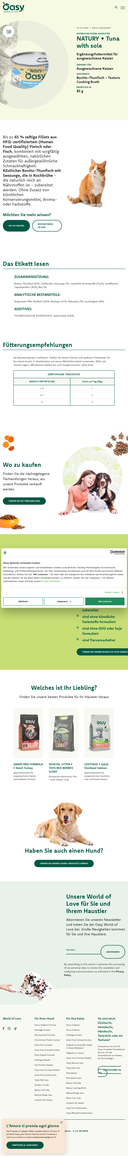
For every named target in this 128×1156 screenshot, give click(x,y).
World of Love (12, 1018)
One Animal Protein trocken (47, 1040)
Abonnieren (112, 951)
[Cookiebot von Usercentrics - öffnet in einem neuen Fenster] (112, 552)
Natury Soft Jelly (42, 1090)
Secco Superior (73, 1030)
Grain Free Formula (43, 1045)
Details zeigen (112, 592)
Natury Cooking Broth (76, 1088)
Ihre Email (70, 950)
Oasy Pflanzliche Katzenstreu (79, 1113)
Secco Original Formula (45, 1025)
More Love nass (73, 1098)
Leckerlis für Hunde (43, 1100)
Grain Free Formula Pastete (47, 1070)
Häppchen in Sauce (75, 1053)
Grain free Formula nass (46, 1075)
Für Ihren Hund (44, 1018)
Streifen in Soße (42, 1085)
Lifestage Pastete (42, 1060)
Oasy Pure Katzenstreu (76, 1108)
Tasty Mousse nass (74, 1063)
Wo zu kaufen (16, 225)
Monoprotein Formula (45, 1035)
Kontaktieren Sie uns (45, 226)
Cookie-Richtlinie (50, 581)
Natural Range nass (43, 1095)
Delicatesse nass (73, 1078)
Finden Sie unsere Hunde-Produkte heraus (64, 863)
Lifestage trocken (42, 1030)
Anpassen (64, 601)
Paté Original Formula (45, 1055)
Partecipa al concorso (25, 1145)
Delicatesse (71, 1073)
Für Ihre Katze (75, 1018)
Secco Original (72, 1025)
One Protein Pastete (44, 1065)
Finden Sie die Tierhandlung (24, 501)
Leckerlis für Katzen (75, 1103)
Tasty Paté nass (42, 1080)
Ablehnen (23, 601)
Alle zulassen (105, 601)
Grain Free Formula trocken (47, 1050)
